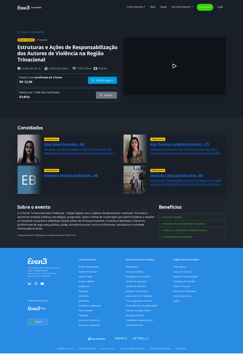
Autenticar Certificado (184, 291)
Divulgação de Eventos (138, 276)
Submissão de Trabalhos (139, 296)
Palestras (83, 315)
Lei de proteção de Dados (132, 349)
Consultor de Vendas (184, 281)
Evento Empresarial (88, 266)
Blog (152, 6)
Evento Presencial (87, 271)
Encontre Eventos (181, 6)
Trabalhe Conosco (64, 349)
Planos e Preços (181, 286)
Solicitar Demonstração (185, 276)
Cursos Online (85, 310)
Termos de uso (107, 349)
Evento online (85, 276)
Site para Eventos (135, 315)
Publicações (132, 266)
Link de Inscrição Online (138, 310)
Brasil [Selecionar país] (38, 322)
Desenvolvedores (182, 296)
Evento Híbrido (86, 281)
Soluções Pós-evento (137, 291)
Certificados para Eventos (139, 320)
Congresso (84, 286)
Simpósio (83, 291)
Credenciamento (134, 325)
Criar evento (205, 7)
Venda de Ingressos (136, 281)
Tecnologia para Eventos (139, 301)
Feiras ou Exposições (89, 325)
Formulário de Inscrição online (142, 306)
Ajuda (163, 6)
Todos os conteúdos (30, 32)
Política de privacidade (160, 349)
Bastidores (182, 349)
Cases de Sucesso (182, 271)
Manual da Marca (87, 349)
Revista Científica (135, 271)
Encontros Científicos (89, 320)
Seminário (83, 296)
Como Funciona (135, 6)
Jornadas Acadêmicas (89, 306)
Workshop (83, 301)
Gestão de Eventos (136, 286)
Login (220, 6)
